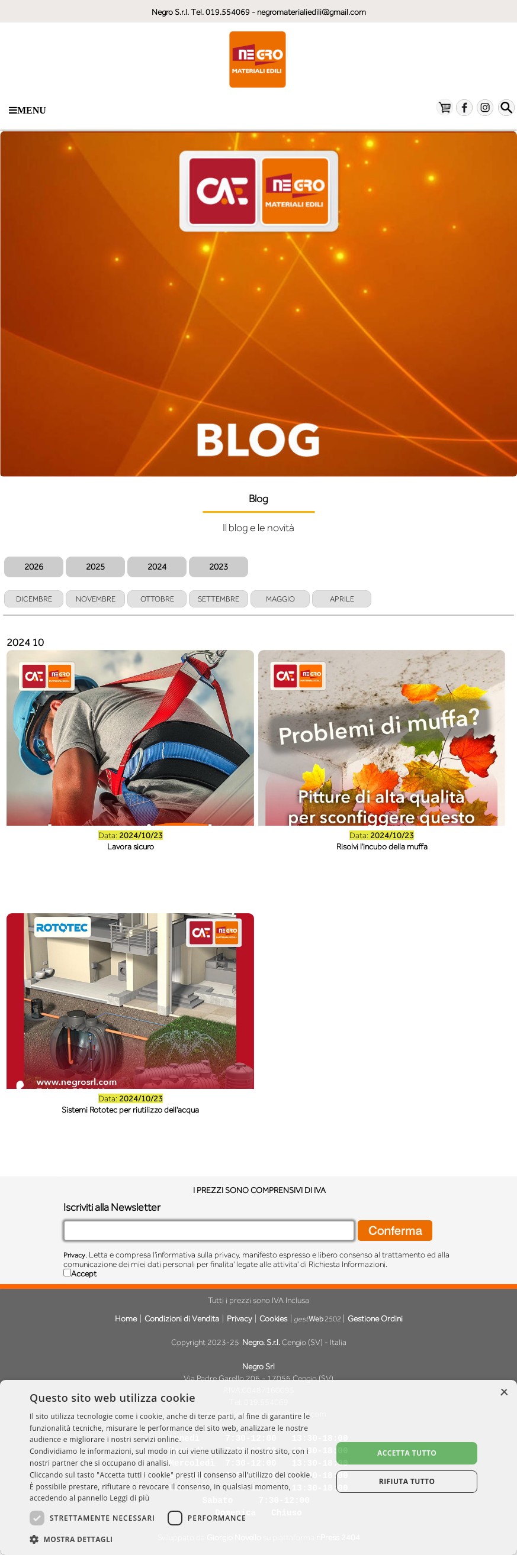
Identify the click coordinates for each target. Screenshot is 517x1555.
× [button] (503, 1392)
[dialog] (258, 1467)
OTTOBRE (157, 598)
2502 (317, 1318)
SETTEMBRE (218, 598)
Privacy (74, 1255)
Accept (84, 1273)
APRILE (342, 598)
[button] (176, 1539)
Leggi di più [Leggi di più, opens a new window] (129, 1498)
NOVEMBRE (95, 598)
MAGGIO (280, 598)
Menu (27, 110)
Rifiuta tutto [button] (407, 1481)
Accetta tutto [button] (406, 1453)
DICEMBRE (34, 598)
